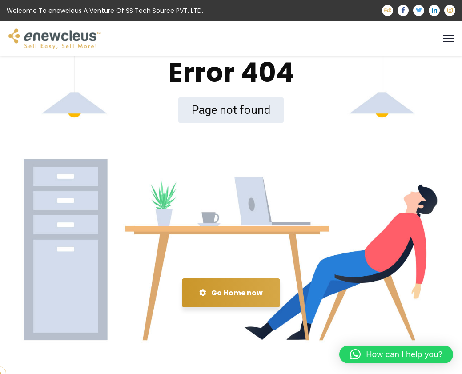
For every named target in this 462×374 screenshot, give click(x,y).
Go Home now (231, 293)
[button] (396, 354)
